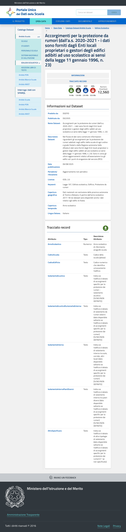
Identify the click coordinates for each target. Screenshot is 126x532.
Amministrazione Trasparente (23, 515)
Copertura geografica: (52, 193)
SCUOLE (24, 41)
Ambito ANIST (24, 84)
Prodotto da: (53, 113)
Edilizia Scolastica (102, 28)
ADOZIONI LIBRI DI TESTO (28, 69)
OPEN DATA (41, 21)
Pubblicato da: (54, 118)
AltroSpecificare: (55, 430)
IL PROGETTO (19, 21)
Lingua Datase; (54, 213)
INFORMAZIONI (78, 75)
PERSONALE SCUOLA (29, 50)
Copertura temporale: (52, 207)
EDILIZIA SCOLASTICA (30, 62)
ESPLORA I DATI (63, 21)
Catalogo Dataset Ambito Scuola (78, 28)
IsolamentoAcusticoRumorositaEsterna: (64, 306)
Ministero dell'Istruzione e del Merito (29, 2)
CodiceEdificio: (54, 262)
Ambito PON (23, 75)
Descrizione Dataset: (53, 138)
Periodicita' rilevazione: (52, 173)
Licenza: (51, 179)
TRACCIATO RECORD (78, 81)
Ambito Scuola (29, 36)
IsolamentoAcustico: (56, 275)
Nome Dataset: (54, 123)
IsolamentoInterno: (56, 344)
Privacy (117, 526)
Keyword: (52, 184)
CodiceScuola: (53, 254)
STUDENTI (25, 46)
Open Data (58, 28)
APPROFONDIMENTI (107, 21)
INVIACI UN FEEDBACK (65, 477)
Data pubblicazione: (54, 165)
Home (47, 28)
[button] (71, 90)
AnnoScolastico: (54, 244)
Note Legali (103, 526)
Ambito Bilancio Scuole (27, 79)
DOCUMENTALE (85, 21)
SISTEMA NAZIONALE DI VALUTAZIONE (29, 56)
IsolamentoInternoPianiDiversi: (61, 389)
